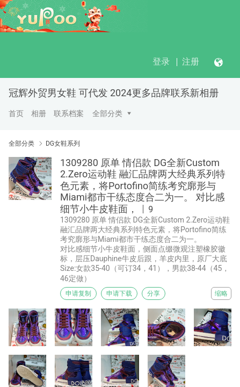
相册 (38, 113)
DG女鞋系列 (63, 143)
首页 (16, 113)
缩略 (221, 293)
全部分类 (107, 113)
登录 (161, 61)
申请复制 (78, 293)
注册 (190, 61)
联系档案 (69, 113)
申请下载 (119, 293)
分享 (153, 293)
